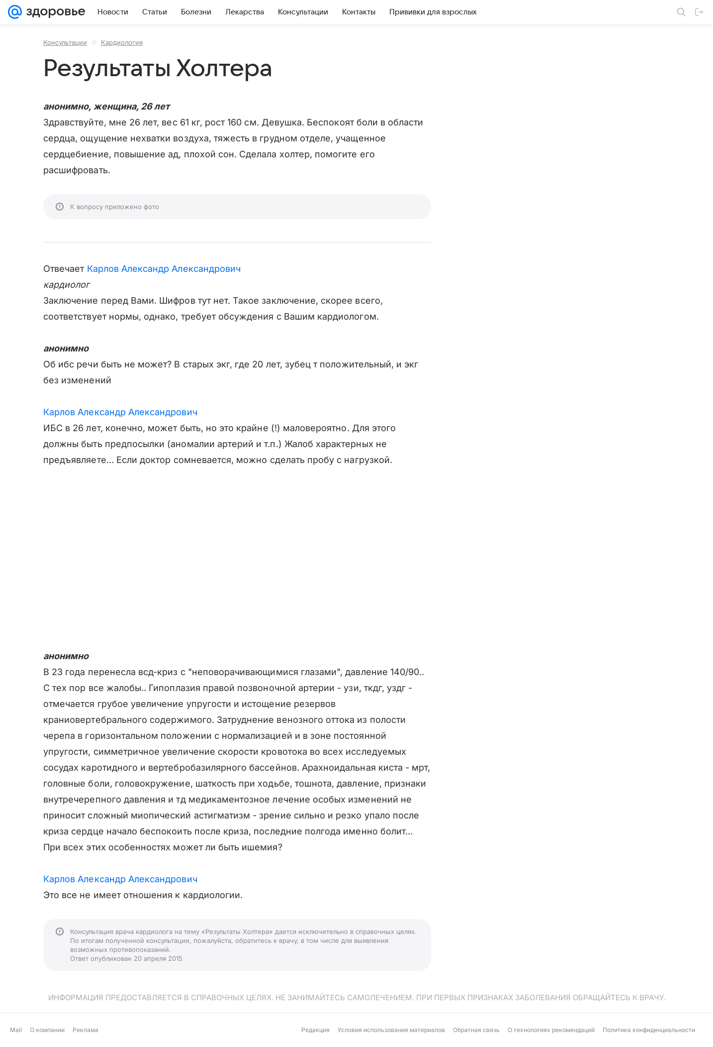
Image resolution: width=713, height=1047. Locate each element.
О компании (47, 1030)
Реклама (85, 1030)
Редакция (315, 1030)
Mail (16, 1030)
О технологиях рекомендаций (551, 1030)
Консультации (65, 42)
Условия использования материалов (391, 1030)
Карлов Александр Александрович (164, 268)
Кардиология (122, 42)
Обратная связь (476, 1030)
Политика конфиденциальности (649, 1030)
